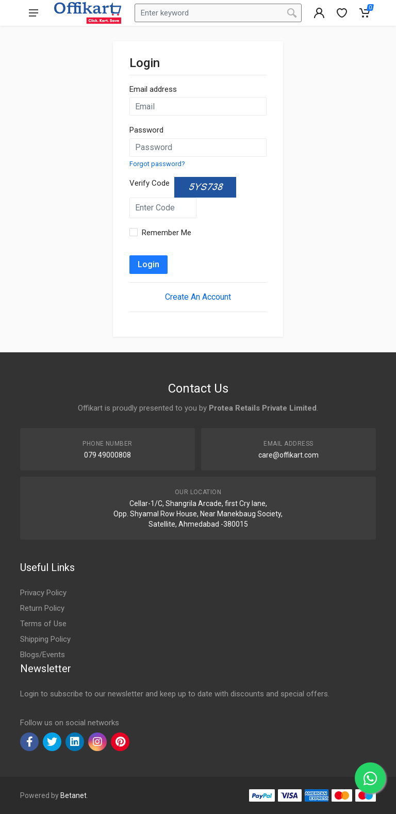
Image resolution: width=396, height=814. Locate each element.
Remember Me (166, 232)
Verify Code (149, 183)
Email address (153, 89)
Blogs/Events (42, 654)
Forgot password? (157, 164)
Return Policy (42, 608)
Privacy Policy (43, 592)
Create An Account (198, 297)
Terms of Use (43, 623)
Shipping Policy (45, 639)
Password (146, 130)
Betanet (73, 795)
